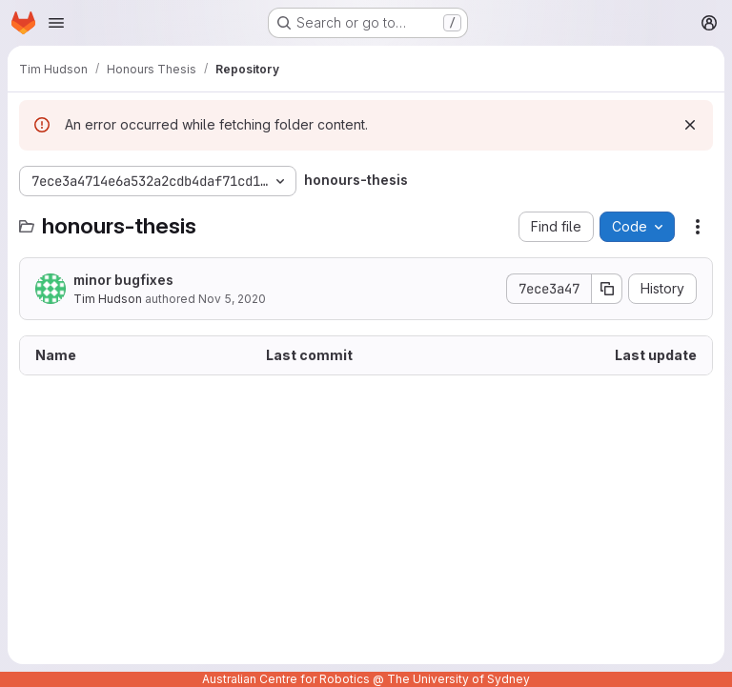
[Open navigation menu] (56, 23)
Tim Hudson (107, 299)
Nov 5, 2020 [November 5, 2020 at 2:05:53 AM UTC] (232, 299)
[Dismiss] (690, 124)
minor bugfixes (123, 280)
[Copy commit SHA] (607, 288)
